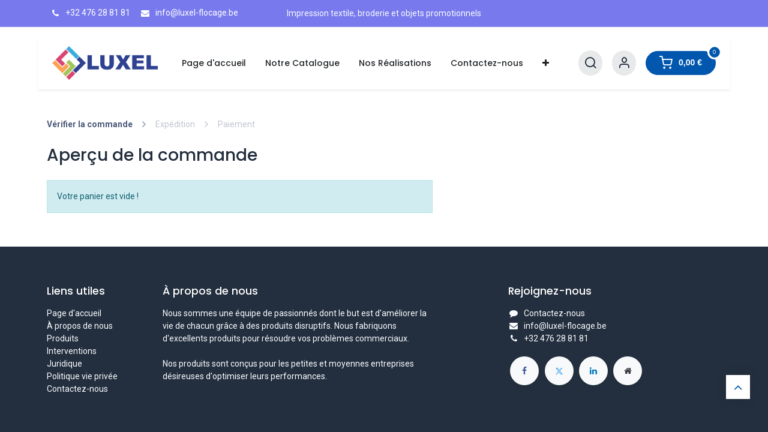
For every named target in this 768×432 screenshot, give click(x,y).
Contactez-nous (77, 389)
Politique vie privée (82, 376)
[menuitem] (214, 63)
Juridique (64, 363)
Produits (63, 338)
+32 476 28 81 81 (556, 338)
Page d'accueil (74, 313)
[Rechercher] (590, 63)
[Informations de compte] (624, 63)
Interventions (72, 351)
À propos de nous (80, 326)
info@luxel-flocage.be (565, 326)
